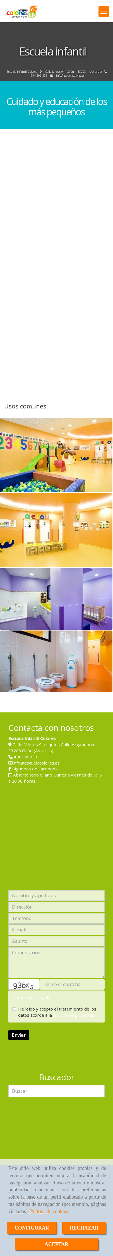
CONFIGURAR (32, 1228)
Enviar (19, 1035)
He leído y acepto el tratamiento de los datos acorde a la (54, 1012)
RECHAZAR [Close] (84, 1228)
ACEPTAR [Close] (57, 1244)
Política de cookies (49, 1211)
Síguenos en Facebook (35, 768)
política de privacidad (74, 1015)
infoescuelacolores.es (70, 76)
